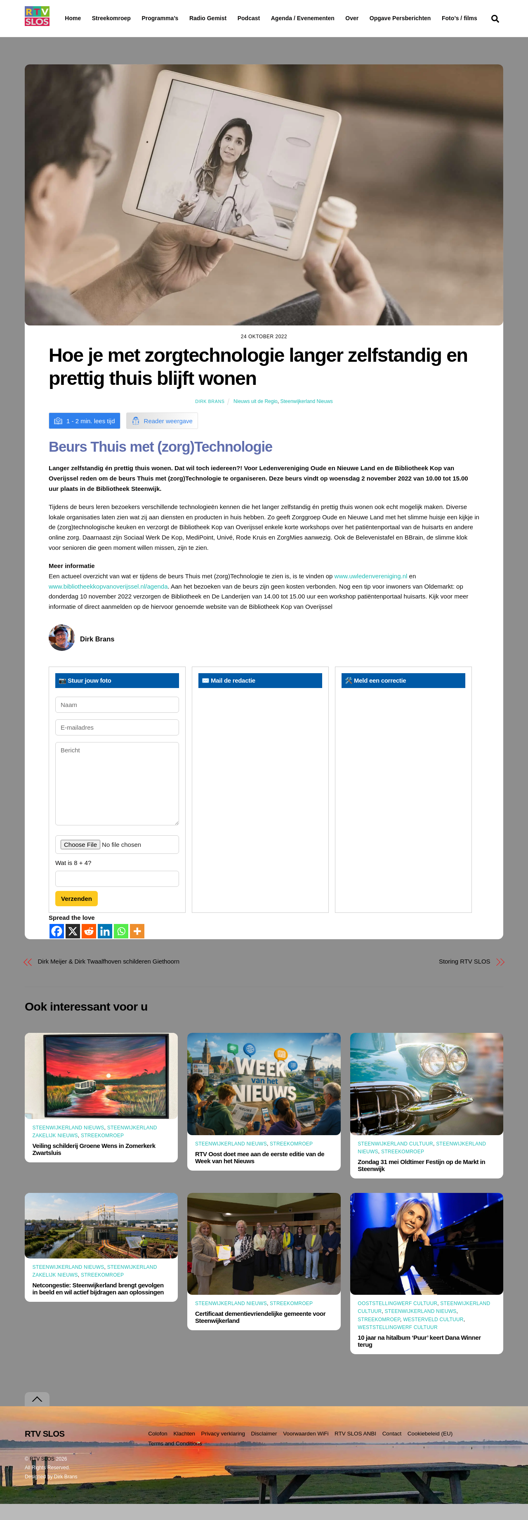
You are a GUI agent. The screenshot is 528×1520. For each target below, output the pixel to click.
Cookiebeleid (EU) (430, 1449)
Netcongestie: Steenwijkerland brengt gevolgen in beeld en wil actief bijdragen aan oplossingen (98, 1305)
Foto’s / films (84, 34)
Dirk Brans (209, 417)
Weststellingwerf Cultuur (398, 1343)
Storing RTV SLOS (464, 977)
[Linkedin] (105, 947)
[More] (137, 947)
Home (66, 18)
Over (373, 18)
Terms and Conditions (175, 1459)
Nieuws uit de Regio (255, 417)
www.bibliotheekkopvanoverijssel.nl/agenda (108, 602)
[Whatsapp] (121, 947)
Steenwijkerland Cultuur (395, 1159)
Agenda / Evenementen (324, 18)
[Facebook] (57, 947)
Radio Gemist (229, 18)
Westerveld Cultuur (433, 1335)
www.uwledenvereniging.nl (371, 592)
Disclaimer (264, 1449)
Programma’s (175, 18)
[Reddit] (89, 947)
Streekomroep (113, 18)
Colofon (157, 1449)
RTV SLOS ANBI (355, 1449)
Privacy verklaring (223, 1449)
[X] (73, 947)
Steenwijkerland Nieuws (306, 417)
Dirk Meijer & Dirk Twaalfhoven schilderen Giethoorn (109, 977)
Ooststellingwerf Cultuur (397, 1319)
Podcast (270, 18)
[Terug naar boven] (37, 1415)
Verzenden (76, 914)
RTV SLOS (42, 1475)
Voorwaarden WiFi (305, 1449)
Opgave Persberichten (430, 18)
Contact (392, 1449)
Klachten (184, 1449)
